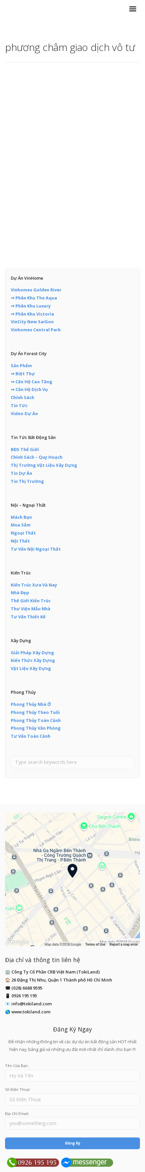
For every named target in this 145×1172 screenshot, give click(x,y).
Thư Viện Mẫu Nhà (30, 609)
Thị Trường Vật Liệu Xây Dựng (44, 465)
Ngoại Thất (23, 533)
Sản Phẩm (21, 365)
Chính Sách (22, 397)
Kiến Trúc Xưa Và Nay (34, 585)
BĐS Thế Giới (25, 449)
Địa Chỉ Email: (17, 1113)
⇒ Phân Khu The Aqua (34, 298)
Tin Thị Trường (27, 481)
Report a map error (123, 944)
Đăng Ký (72, 1143)
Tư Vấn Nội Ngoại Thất (36, 549)
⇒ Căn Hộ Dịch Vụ (29, 389)
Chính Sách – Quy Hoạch (36, 457)
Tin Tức (19, 405)
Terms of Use (95, 944)
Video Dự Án (24, 413)
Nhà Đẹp (20, 593)
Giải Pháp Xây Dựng (32, 653)
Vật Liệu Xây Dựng (31, 668)
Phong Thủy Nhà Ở (31, 704)
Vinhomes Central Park (36, 330)
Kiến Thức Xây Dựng (33, 660)
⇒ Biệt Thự (23, 374)
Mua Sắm (21, 525)
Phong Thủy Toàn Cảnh (36, 720)
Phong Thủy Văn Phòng (36, 728)
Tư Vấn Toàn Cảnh (30, 736)
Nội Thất (20, 541)
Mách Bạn (21, 517)
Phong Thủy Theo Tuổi (35, 712)
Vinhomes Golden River (36, 290)
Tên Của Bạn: (17, 1065)
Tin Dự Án (21, 473)
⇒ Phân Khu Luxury (31, 306)
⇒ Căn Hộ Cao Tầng (31, 382)
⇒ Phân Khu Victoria (32, 314)
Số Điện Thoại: (18, 1089)
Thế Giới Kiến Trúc (31, 601)
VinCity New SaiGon (32, 322)
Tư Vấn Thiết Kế (28, 617)
